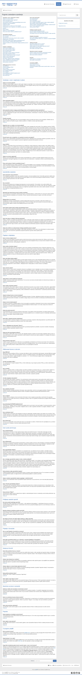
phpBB (36, 669)
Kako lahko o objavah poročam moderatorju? (11, 58)
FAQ (58, 4)
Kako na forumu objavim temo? (8, 47)
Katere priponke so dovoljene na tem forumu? (38, 58)
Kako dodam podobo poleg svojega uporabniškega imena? (14, 40)
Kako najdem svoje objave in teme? (36, 48)
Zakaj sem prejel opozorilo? (8, 57)
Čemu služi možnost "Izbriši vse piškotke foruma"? (12, 31)
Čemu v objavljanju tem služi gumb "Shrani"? (11, 59)
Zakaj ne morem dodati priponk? (9, 56)
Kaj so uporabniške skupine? (35, 21)
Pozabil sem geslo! (6, 24)
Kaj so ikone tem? (6, 75)
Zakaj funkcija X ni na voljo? (35, 65)
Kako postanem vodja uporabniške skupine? (38, 23)
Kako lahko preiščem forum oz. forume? (37, 43)
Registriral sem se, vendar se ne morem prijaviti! (12, 25)
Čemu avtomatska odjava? (8, 21)
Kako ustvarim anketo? (7, 51)
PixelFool (6, 673)
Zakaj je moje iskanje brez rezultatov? (37, 44)
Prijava (76, 4)
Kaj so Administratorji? (34, 18)
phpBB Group (27, 632)
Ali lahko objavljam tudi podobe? (9, 69)
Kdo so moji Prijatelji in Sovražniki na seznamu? (39, 37)
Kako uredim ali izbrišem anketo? (9, 53)
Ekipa (49, 665)
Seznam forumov (49, 4)
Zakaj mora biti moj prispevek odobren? (10, 60)
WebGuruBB (15, 673)
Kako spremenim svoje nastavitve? (9, 35)
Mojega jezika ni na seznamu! (8, 39)
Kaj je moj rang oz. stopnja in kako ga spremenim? (12, 41)
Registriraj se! (67, 4)
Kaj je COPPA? (6, 29)
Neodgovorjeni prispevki (63, 23)
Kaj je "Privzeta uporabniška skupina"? (37, 25)
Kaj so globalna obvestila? (8, 70)
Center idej (20, 640)
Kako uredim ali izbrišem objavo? (9, 49)
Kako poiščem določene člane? (35, 47)
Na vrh (5, 87)
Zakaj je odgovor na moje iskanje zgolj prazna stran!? (40, 46)
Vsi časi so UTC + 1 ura (68, 665)
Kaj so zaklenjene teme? (7, 74)
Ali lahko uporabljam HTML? (8, 67)
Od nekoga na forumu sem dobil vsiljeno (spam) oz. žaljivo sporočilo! (42, 33)
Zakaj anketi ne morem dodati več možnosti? (11, 52)
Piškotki (77, 665)
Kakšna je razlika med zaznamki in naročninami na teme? (40, 52)
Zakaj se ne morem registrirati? (8, 30)
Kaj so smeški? (6, 68)
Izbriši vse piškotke (57, 665)
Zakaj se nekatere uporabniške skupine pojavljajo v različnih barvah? (42, 24)
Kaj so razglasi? (6, 71)
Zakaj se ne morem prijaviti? (8, 18)
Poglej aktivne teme (62, 25)
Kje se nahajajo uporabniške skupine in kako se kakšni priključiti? (42, 22)
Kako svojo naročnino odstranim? (36, 54)
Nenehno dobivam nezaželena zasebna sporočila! (39, 32)
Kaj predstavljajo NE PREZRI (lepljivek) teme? (11, 73)
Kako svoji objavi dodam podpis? (9, 50)
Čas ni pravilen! (6, 36)
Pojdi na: (32, 660)
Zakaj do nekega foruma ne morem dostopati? (11, 54)
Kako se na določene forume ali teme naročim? (38, 53)
